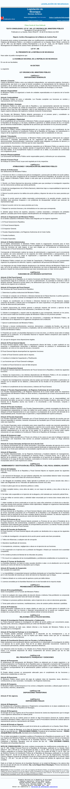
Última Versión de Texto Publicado (35, 25)
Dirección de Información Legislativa (44, 787)
